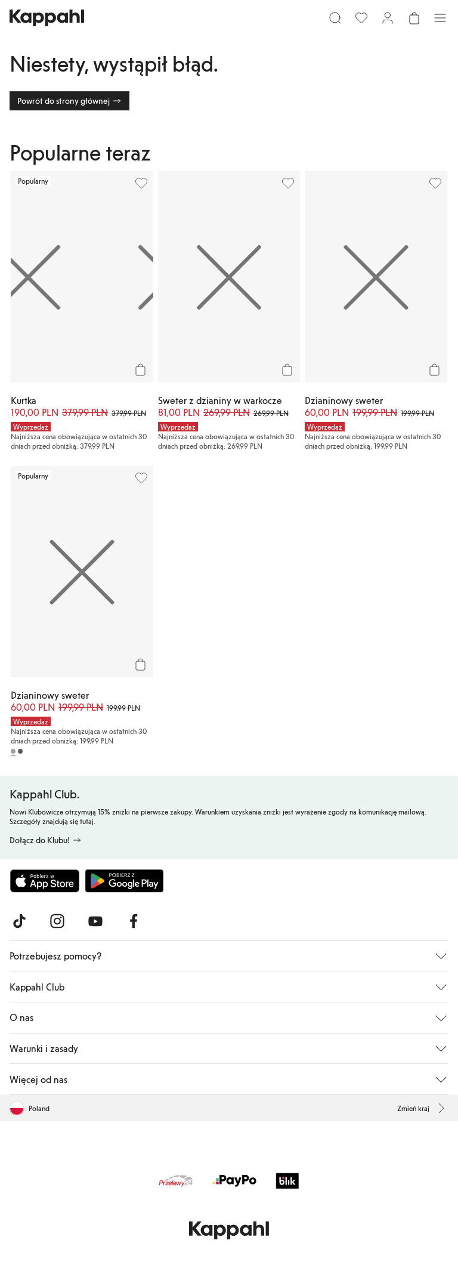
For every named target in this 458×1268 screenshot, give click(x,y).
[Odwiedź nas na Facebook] (133, 921)
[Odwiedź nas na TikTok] (19, 921)
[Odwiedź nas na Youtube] (95, 921)
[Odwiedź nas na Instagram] (57, 921)
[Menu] (440, 18)
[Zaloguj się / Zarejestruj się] (388, 18)
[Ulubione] (361, 18)
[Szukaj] (335, 18)
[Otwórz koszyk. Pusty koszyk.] (414, 18)
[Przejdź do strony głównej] (47, 18)
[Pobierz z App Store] (45, 881)
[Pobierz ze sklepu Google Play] (124, 881)
